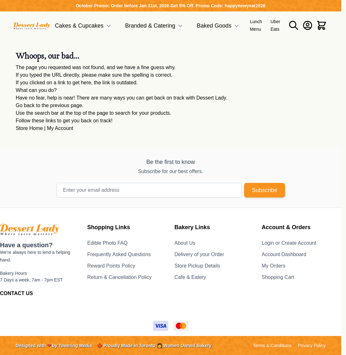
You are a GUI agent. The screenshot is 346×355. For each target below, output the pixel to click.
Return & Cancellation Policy (119, 277)
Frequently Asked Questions (119, 254)
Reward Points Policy (111, 265)
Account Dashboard (284, 254)
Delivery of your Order (199, 254)
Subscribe (264, 190)
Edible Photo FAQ (107, 243)
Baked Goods (218, 26)
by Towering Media (72, 345)
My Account (60, 128)
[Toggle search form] (293, 25)
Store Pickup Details (197, 265)
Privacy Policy (311, 345)
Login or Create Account (289, 243)
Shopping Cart (278, 277)
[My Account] (307, 25)
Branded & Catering (154, 26)
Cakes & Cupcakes (83, 26)
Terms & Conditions (272, 345)
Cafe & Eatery (190, 277)
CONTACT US (16, 293)
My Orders (273, 265)
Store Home (29, 128)
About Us (185, 243)
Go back (25, 105)
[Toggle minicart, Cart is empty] (321, 25)
